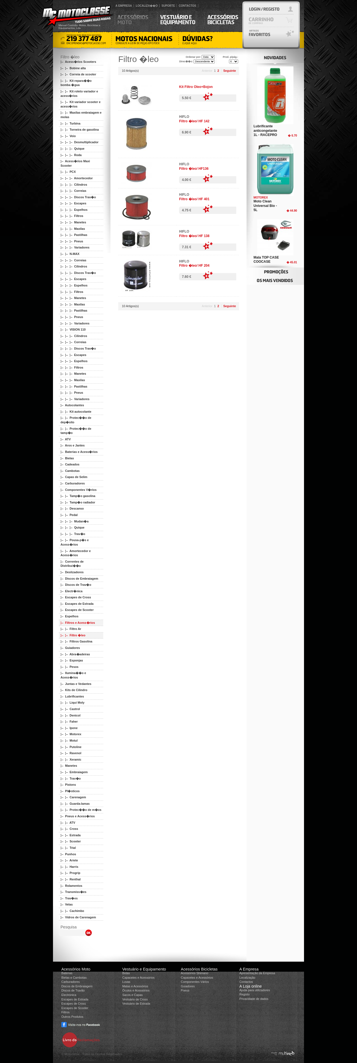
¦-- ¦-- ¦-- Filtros (72, 216)
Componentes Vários (195, 981)
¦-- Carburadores (73, 483)
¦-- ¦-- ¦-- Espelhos (74, 209)
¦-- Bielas (67, 458)
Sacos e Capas (132, 995)
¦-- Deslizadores (72, 572)
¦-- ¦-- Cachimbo (72, 910)
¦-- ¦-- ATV (68, 822)
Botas (126, 973)
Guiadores (188, 986)
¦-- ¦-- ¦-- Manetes (73, 222)
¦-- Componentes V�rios (79, 489)
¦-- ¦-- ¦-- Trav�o (73, 534)
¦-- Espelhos (69, 616)
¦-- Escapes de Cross (76, 597)
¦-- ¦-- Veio (68, 136)
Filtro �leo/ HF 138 (194, 236)
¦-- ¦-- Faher (69, 721)
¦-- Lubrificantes (72, 696)
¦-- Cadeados (70, 464)
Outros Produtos (72, 1016)
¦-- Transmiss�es (73, 892)
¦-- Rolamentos (71, 885)
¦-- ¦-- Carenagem (73, 797)
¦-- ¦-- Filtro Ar (71, 628)
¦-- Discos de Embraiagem (79, 578)
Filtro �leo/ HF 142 (194, 121)
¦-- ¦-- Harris (69, 866)
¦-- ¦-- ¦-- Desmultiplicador (79, 142)
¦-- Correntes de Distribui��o (72, 564)
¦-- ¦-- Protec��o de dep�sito (76, 420)
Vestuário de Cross (135, 999)
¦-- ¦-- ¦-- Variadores (75, 247)
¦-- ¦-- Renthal (71, 879)
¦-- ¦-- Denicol (70, 715)
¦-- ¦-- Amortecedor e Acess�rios (76, 553)
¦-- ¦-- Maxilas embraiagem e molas (81, 115)
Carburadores (70, 981)
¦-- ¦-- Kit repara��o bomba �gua (76, 83)
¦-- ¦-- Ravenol (71, 753)
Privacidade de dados (253, 998)
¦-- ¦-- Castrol (70, 709)
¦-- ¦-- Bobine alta (73, 68)
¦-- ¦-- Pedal (69, 515)
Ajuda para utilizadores (254, 990)
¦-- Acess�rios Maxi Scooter (75, 163)
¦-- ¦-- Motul (69, 740)
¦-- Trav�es (69, 898)
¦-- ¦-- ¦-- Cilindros (74, 184)
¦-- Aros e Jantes (73, 445)
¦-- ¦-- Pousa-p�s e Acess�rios (75, 542)
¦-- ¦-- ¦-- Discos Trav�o (78, 197)
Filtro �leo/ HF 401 (194, 199)
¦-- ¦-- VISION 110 (73, 329)
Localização (247, 977)
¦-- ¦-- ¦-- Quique (73, 148)
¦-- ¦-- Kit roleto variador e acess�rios (79, 93)
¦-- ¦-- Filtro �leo (73, 635)
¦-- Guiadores (70, 647)
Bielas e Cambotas (74, 977)
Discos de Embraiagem (77, 986)
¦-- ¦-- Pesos (69, 666)
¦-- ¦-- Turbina (70, 123)
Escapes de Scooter (74, 1008)
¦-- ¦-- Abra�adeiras (75, 654)
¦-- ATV (66, 439)
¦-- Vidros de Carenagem (78, 917)
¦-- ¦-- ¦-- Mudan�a (74, 521)
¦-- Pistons (68, 784)
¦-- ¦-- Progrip (70, 873)
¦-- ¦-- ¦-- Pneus (72, 241)
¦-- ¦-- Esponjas (72, 660)
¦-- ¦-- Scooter (71, 841)
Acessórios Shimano (194, 973)
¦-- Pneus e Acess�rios (78, 816)
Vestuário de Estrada (136, 1003)
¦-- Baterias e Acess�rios (79, 451)
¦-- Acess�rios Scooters (78, 61)
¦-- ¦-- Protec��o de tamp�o (76, 431)
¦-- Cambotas (70, 470)
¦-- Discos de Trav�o (76, 584)
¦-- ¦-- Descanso (72, 508)
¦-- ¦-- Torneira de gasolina (80, 129)
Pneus (185, 990)
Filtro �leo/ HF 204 (194, 265)
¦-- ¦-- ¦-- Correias (73, 190)
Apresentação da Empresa (257, 973)
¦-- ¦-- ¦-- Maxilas (73, 228)
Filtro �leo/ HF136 (193, 169)
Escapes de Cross (73, 1003)
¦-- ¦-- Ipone (69, 728)
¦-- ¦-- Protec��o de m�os (81, 809)
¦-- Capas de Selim (74, 477)
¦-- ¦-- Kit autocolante (76, 411)
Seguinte (229, 70)
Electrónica (68, 995)
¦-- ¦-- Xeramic (71, 759)
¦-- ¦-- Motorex (71, 734)
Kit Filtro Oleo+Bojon (196, 87)
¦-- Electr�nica (72, 591)
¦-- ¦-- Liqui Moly (73, 702)
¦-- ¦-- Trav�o (71, 778)
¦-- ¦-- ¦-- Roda (71, 155)
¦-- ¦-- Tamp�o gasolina (78, 496)
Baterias (67, 973)
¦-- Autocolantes (72, 405)
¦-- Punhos (68, 854)
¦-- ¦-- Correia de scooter (78, 74)
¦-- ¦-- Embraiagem (74, 772)
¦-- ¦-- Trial (68, 847)
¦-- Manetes (69, 765)
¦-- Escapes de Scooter (77, 609)
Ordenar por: (193, 57)
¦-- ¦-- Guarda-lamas (75, 803)
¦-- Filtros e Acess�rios (78, 622)
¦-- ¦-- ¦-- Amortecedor (77, 178)
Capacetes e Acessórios (138, 977)
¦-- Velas (67, 904)
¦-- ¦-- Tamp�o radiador (78, 502)
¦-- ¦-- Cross (69, 828)
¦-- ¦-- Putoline (71, 747)
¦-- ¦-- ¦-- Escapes (73, 203)
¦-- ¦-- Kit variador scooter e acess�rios (80, 104)
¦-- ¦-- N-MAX (70, 253)
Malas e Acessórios (135, 986)
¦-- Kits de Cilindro (74, 690)
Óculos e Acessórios (135, 990)
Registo (244, 994)
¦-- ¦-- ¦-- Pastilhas (74, 235)
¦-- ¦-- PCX (68, 171)
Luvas (126, 981)
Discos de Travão (73, 990)
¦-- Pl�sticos (70, 791)
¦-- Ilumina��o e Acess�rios (73, 675)
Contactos (246, 981)
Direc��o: (186, 61)
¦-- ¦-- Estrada (71, 835)
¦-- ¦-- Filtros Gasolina (76, 641)
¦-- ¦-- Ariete (69, 860)
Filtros (65, 1012)
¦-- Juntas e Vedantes (76, 683)
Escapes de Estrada (74, 999)
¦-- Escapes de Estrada (77, 603)
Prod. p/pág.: (230, 57)
